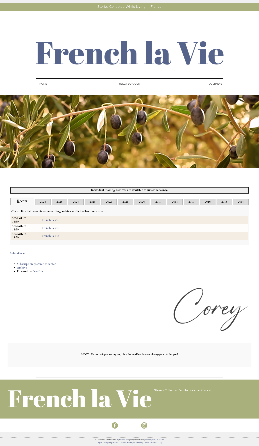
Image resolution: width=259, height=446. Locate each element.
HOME (43, 83)
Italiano (129, 443)
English (99, 443)
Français (115, 443)
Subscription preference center (36, 264)
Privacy (148, 440)
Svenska (146, 443)
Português (107, 443)
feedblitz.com (124, 440)
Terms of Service (158, 440)
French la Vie (50, 220)
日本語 (160, 443)
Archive (22, 268)
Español (123, 443)
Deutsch (153, 443)
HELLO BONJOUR (129, 83)
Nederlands (137, 443)
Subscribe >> (17, 253)
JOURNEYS (215, 83)
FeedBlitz (38, 271)
